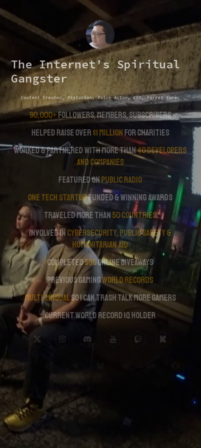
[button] (36, 339)
